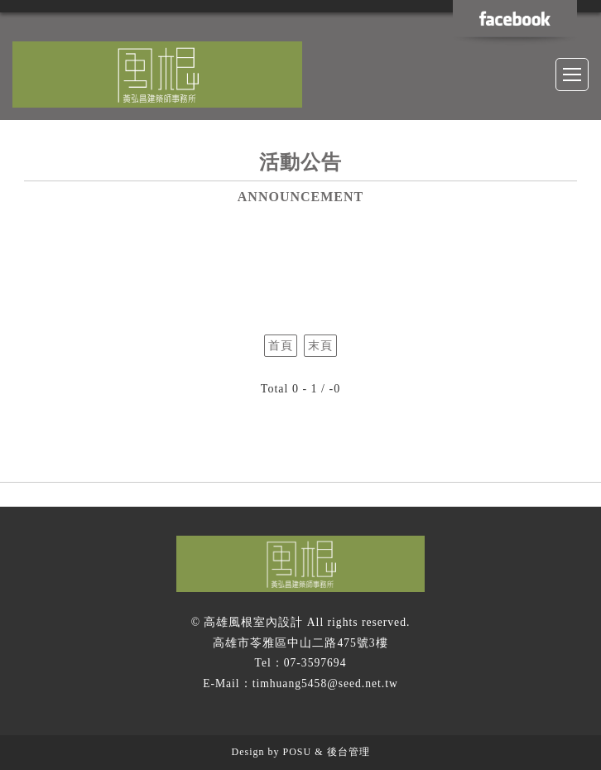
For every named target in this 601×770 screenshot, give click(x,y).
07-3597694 (315, 663)
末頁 (320, 345)
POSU (296, 752)
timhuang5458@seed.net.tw (325, 683)
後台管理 (348, 752)
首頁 (280, 345)
